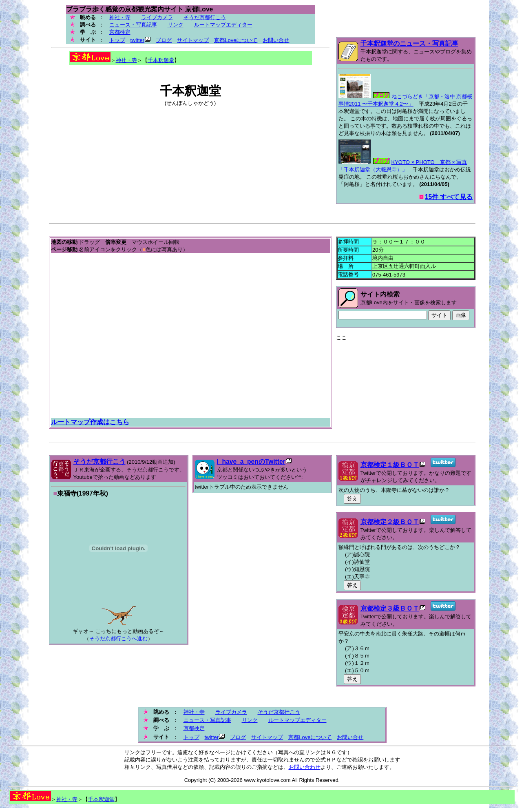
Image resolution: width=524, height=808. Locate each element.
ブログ (164, 40)
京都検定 (119, 32)
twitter (137, 40)
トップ (117, 40)
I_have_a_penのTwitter (251, 461)
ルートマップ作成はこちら (90, 421)
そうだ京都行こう (205, 17)
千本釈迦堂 (161, 60)
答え (352, 499)
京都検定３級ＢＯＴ (389, 608)
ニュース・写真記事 (133, 25)
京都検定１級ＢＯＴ (389, 464)
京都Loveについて (235, 40)
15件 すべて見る (449, 196)
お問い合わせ (305, 767)
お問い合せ (276, 40)
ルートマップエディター (223, 25)
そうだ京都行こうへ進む (118, 638)
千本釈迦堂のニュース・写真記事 (409, 43)
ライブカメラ (157, 17)
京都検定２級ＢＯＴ (389, 521)
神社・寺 (119, 17)
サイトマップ (193, 40)
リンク (176, 25)
